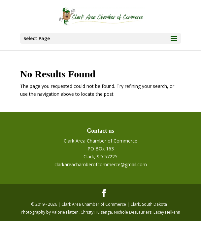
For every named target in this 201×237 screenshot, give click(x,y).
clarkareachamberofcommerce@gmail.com (100, 164)
